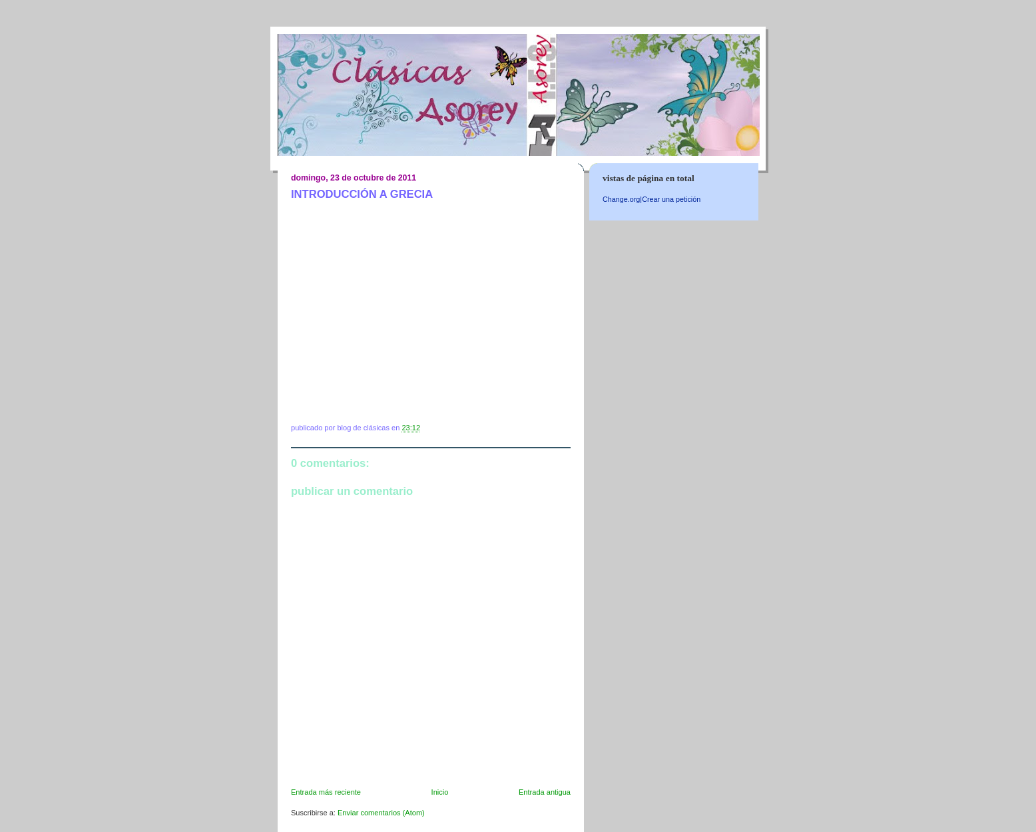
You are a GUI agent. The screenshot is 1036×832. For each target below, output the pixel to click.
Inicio (440, 792)
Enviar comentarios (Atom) (381, 813)
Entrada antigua (545, 792)
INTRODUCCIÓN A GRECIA (362, 194)
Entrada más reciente (326, 792)
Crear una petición (671, 199)
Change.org (621, 199)
